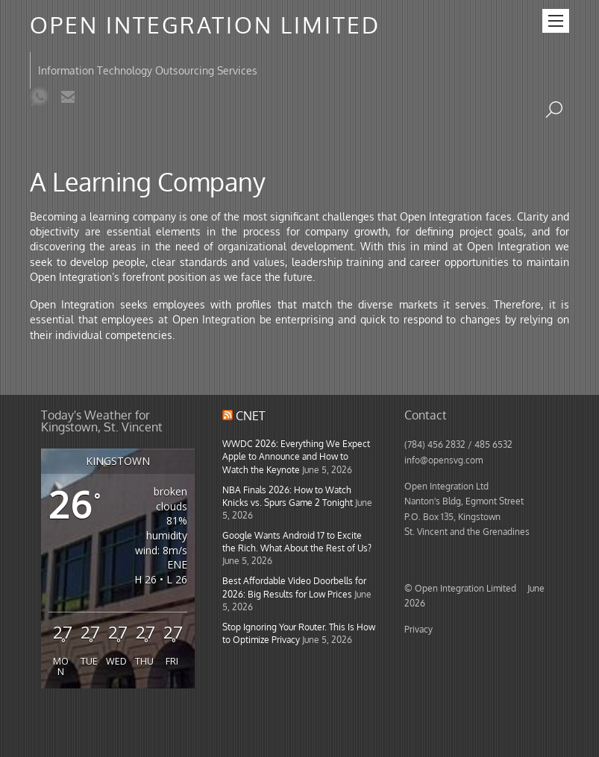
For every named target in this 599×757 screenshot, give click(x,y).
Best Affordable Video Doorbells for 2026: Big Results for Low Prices (294, 586)
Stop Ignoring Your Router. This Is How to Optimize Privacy (298, 633)
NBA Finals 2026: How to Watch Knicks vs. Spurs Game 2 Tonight (287, 496)
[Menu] (555, 21)
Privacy (418, 629)
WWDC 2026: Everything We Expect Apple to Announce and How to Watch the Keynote (296, 456)
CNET (251, 415)
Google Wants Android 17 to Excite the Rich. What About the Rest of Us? (296, 541)
